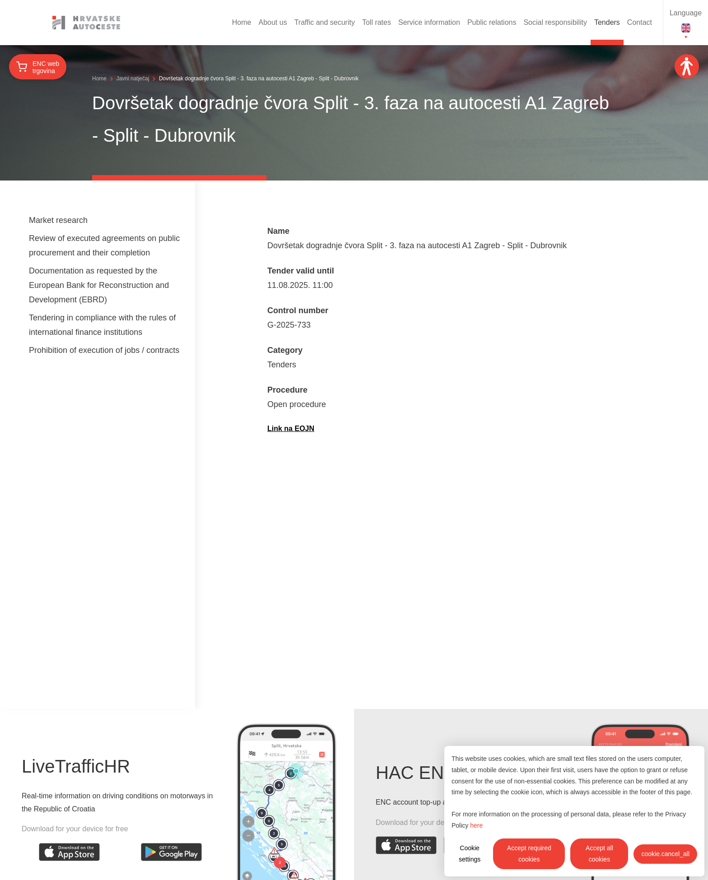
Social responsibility (555, 22)
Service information (429, 22)
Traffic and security (324, 22)
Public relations (492, 22)
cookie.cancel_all (665, 853)
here (476, 825)
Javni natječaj (132, 78)
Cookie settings (469, 853)
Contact (639, 22)
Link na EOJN (290, 428)
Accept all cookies (599, 853)
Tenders (607, 22)
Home (242, 22)
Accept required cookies (529, 853)
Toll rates (376, 22)
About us (273, 22)
